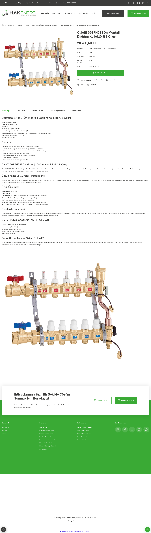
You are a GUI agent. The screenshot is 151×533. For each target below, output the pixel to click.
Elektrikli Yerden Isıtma (46, 431)
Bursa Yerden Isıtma (83, 437)
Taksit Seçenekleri (57, 111)
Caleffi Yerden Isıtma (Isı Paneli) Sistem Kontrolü (104, 48)
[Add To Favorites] (85, 80)
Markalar (4, 431)
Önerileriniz (76, 111)
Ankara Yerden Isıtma (84, 434)
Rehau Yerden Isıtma (46, 434)
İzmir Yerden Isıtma (83, 431)
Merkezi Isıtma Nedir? (46, 443)
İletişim (4, 434)
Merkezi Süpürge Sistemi (47, 446)
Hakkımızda (5, 428)
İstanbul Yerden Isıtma (84, 428)
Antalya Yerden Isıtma (84, 440)
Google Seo (72, 521)
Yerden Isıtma (43, 428)
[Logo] (19, 13)
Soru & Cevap (37, 111)
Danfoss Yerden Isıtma (46, 437)
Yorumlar (21, 111)
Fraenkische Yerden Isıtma (48, 440)
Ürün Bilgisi (6, 111)
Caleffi (91, 52)
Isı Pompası (43, 449)
